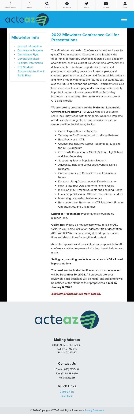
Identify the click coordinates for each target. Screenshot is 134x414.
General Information (29, 46)
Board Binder (67, 391)
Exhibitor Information (30, 63)
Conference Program (30, 50)
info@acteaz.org (67, 377)
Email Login (67, 396)
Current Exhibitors (28, 59)
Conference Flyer (28, 54)
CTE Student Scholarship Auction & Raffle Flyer (30, 71)
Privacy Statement (94, 410)
